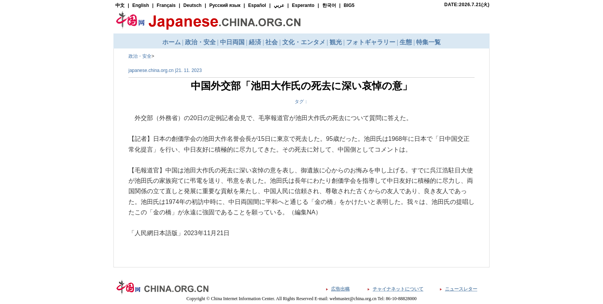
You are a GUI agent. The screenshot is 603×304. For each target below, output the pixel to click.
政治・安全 (140, 56)
